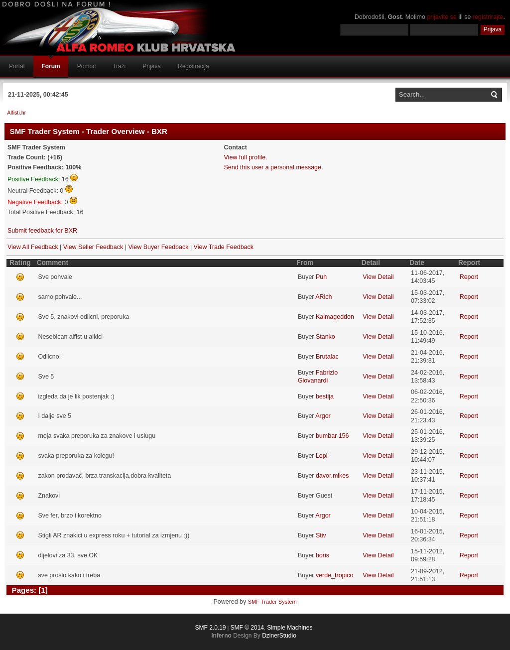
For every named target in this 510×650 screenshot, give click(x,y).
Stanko (325, 336)
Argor (323, 415)
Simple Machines (289, 627)
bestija (325, 396)
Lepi (322, 455)
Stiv (321, 535)
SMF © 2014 (247, 627)
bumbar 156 (332, 435)
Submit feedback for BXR (42, 230)
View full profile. (245, 157)
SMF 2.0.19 (210, 627)
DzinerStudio (279, 635)
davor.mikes (332, 475)
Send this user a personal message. (273, 167)
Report (469, 276)
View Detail (378, 276)
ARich (323, 296)
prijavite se (442, 16)
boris (322, 555)
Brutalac (327, 356)
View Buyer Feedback (158, 247)
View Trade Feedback (224, 247)
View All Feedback (32, 247)
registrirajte (488, 16)
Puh (321, 276)
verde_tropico (335, 575)
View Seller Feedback (93, 247)
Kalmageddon (335, 316)
